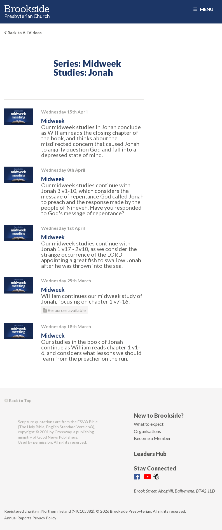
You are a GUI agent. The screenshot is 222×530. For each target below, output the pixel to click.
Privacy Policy (44, 517)
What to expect (148, 424)
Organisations (147, 431)
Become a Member (152, 438)
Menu (203, 9)
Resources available (64, 310)
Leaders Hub (150, 453)
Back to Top (17, 400)
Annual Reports (18, 517)
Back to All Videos (23, 32)
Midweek (53, 120)
